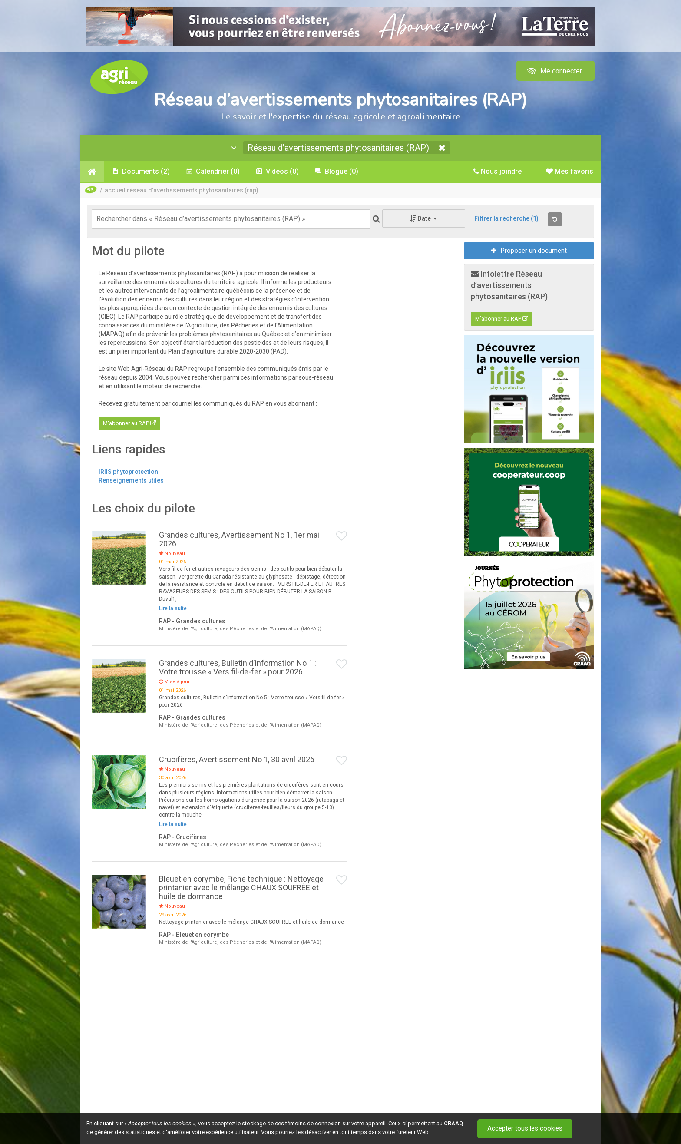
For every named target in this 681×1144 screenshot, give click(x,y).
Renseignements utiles (131, 480)
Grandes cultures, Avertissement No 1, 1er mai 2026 (239, 539)
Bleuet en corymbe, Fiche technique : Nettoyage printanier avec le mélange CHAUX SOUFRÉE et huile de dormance (241, 887)
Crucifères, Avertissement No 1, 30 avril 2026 (236, 759)
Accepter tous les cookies (524, 1129)
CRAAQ (453, 1123)
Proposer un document (529, 251)
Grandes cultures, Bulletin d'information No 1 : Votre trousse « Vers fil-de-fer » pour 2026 (237, 667)
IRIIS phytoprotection (128, 471)
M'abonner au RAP (129, 423)
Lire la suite (173, 608)
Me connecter (553, 71)
